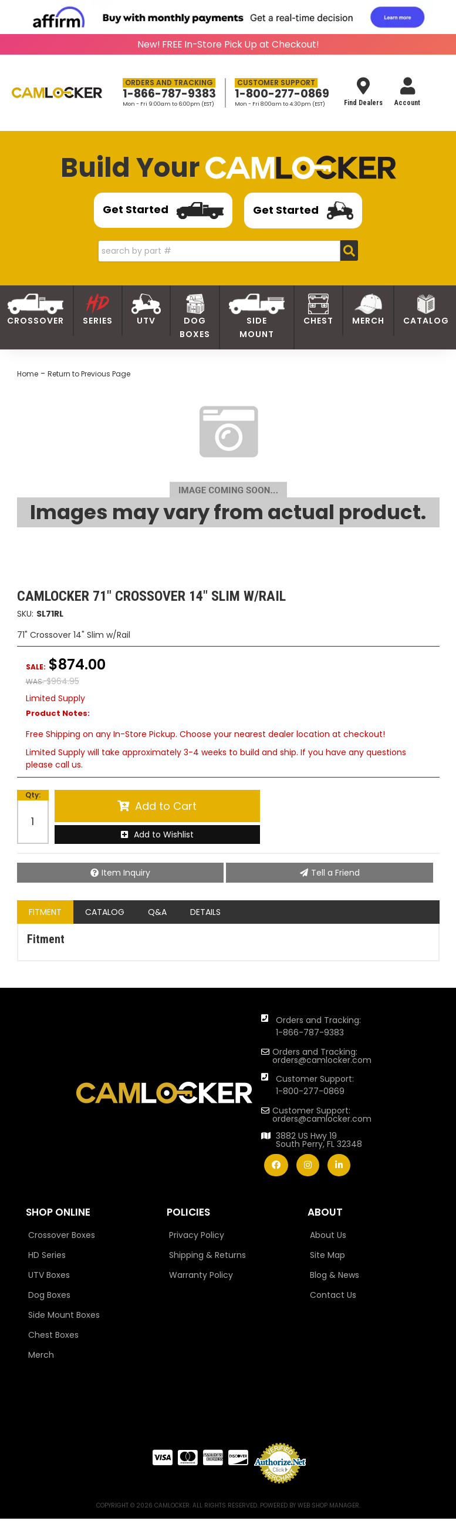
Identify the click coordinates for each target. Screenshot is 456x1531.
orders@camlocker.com (321, 1060)
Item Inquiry (126, 873)
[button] (228, 251)
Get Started (163, 211)
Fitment (45, 912)
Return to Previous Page (89, 374)
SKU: (25, 614)
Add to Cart (166, 806)
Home (27, 374)
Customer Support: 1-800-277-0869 (315, 1085)
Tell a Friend (335, 873)
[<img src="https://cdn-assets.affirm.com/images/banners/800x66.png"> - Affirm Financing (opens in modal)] (228, 17)
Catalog (104, 912)
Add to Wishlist (164, 834)
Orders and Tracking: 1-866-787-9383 (318, 1026)
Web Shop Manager (328, 1505)
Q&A (157, 912)
